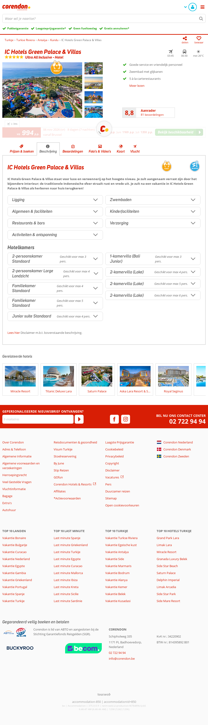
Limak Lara (164, 545)
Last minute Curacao (68, 566)
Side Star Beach (167, 566)
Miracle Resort (166, 552)
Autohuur (9, 510)
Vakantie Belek (115, 594)
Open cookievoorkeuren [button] (122, 505)
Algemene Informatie (17, 456)
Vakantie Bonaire (14, 538)
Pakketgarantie (17, 28)
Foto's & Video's (100, 151)
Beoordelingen (73, 151)
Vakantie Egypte (13, 566)
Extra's (7, 503)
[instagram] (125, 419)
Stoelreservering (65, 456)
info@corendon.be (122, 658)
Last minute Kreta (66, 587)
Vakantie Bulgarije (14, 545)
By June (59, 463)
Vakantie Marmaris (118, 566)
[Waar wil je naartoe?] (104, 18)
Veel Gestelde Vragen (17, 482)
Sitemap (111, 498)
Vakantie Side (114, 559)
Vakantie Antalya (117, 552)
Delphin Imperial (168, 580)
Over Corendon (13, 442)
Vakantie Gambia (14, 573)
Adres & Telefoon (14, 449)
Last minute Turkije (67, 552)
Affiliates (60, 491)
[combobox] (104, 18)
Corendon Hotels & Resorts (73, 484)
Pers (108, 484)
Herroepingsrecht (14, 475)
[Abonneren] (79, 419)
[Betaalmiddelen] (19, 647)
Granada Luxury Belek (172, 559)
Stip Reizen (61, 470)
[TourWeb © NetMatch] (104, 694)
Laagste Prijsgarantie (119, 442)
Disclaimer (112, 470)
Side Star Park (166, 594)
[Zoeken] (201, 18)
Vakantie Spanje (13, 594)
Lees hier (13, 333)
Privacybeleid (114, 456)
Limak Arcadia (166, 587)
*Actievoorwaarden (67, 498)
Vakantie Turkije (13, 601)
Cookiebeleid (114, 449)
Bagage (7, 496)
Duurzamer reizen (117, 491)
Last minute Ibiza (66, 580)
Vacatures (112, 477)
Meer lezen (137, 86)
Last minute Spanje (67, 538)
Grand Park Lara (168, 538)
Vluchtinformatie (14, 489)
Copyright (112, 463)
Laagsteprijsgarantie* (51, 28)
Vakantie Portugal (14, 587)
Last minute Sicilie (66, 594)
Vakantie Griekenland (17, 580)
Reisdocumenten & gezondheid (75, 442)
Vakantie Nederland (16, 559)
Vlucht (135, 151)
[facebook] (114, 419)
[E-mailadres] (38, 419)
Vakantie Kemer (116, 587)
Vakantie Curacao (14, 552)
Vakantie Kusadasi (117, 601)
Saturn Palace (166, 573)
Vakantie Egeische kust (121, 545)
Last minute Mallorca (68, 573)
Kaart (121, 151)
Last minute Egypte (67, 559)
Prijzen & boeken (22, 151)
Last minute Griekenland (71, 545)
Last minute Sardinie (68, 601)
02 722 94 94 (187, 421)
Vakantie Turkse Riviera (121, 538)
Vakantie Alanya (116, 580)
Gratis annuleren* (116, 28)
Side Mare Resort (168, 601)
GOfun (58, 477)
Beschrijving (48, 151)
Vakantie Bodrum (117, 573)
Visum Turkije (63, 449)
